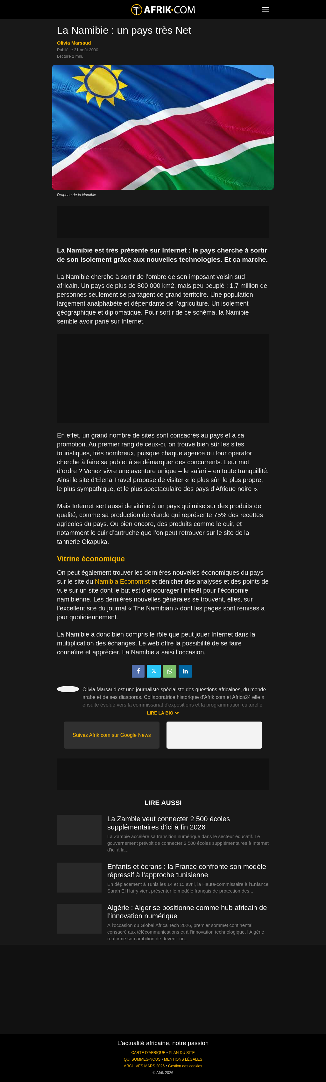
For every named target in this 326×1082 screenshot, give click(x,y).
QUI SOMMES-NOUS (142, 1059)
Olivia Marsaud (74, 43)
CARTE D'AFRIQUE (148, 1052)
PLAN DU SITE (182, 1052)
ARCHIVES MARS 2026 (144, 1066)
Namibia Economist (122, 581)
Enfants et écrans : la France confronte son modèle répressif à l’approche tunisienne (186, 871)
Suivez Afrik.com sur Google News (112, 735)
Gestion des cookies (185, 1066)
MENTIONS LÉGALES (183, 1059)
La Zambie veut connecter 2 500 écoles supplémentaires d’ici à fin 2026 (168, 823)
